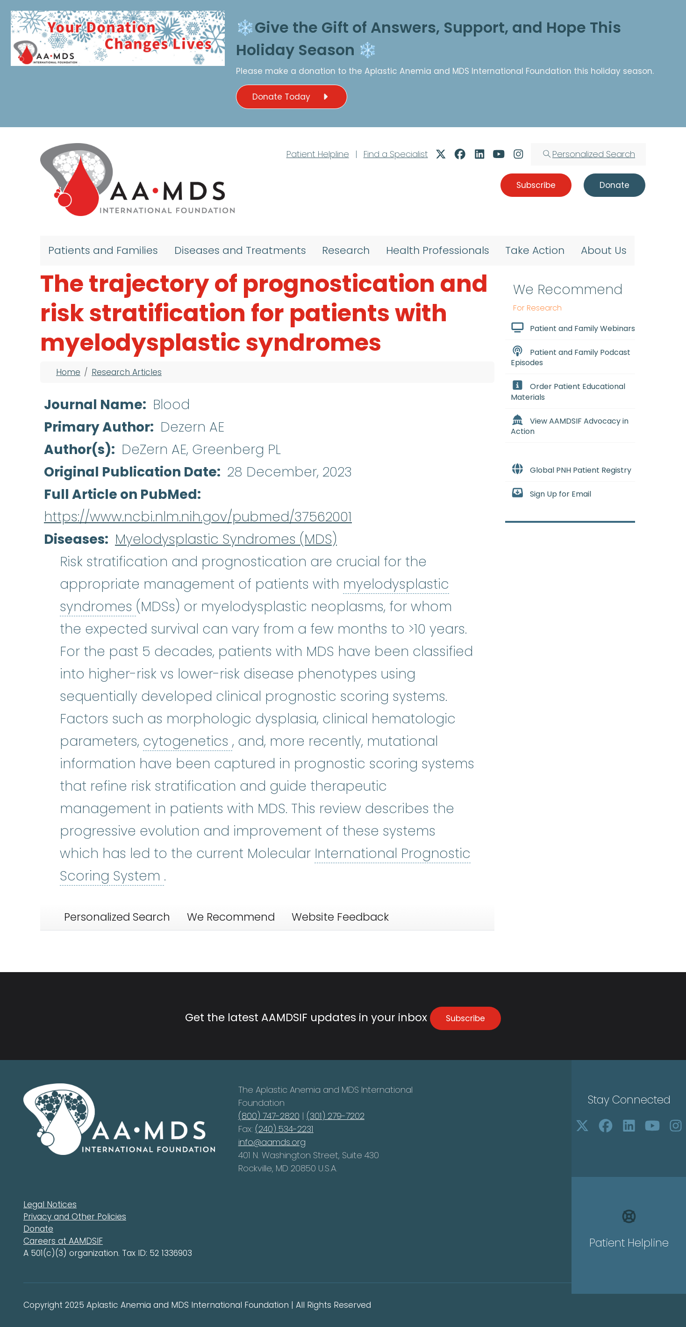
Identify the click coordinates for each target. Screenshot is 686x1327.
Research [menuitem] (346, 250)
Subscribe (465, 1018)
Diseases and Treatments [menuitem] (240, 250)
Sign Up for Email (551, 493)
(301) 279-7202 (335, 1116)
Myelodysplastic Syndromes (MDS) (226, 539)
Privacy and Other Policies (74, 1216)
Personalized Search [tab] (117, 916)
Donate (38, 1228)
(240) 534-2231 (284, 1129)
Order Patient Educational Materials (568, 391)
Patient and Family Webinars (573, 328)
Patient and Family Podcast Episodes (570, 357)
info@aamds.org (272, 1142)
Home (68, 372)
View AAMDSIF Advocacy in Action (570, 425)
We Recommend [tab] (231, 916)
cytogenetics (187, 741)
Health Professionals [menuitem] (437, 250)
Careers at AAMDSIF (63, 1241)
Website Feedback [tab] (340, 916)
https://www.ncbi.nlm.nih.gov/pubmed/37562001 (198, 517)
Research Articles (127, 372)
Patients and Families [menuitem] (103, 250)
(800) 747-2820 (269, 1116)
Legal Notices (50, 1204)
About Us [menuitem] (604, 250)
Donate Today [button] (291, 96)
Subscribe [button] (536, 185)
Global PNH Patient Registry (571, 469)
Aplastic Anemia (399, 71)
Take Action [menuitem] (535, 250)
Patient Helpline (317, 154)
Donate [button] (614, 185)
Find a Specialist (396, 154)
